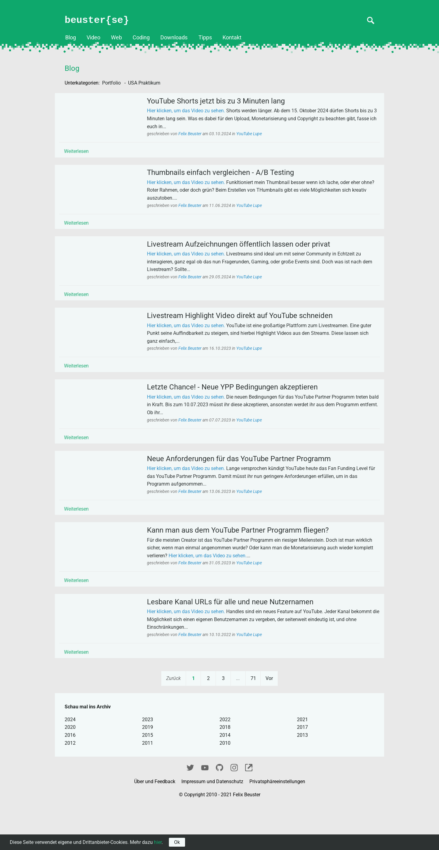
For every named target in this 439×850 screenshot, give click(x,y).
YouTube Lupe (255, 136)
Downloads (173, 37)
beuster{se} (97, 20)
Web (116, 37)
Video (93, 37)
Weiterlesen (82, 154)
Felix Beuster (197, 136)
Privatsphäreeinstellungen (277, 827)
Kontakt (232, 37)
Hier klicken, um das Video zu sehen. (192, 114)
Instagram (234, 812)
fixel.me (248, 812)
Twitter (190, 812)
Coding (141, 37)
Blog (70, 37)
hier (158, 842)
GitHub (219, 812)
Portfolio (112, 83)
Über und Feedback (155, 827)
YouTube (205, 812)
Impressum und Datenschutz (212, 827)
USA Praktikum (144, 83)
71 (253, 723)
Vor (269, 723)
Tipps (205, 37)
